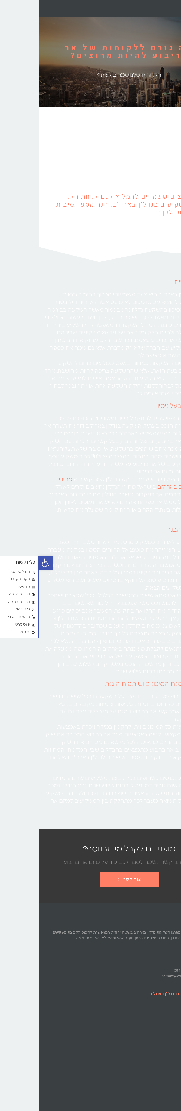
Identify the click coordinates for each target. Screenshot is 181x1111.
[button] (7, 563)
